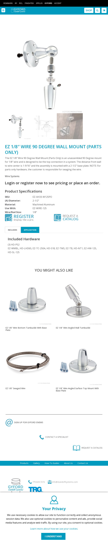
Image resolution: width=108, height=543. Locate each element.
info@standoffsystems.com (65, 482)
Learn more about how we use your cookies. (54, 528)
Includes (12, 230)
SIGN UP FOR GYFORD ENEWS (24, 422)
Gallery (36, 463)
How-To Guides (52, 463)
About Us (68, 463)
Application (30, 230)
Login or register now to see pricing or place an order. (52, 182)
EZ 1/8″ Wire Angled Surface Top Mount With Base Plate (77, 389)
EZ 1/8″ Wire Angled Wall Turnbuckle (73, 327)
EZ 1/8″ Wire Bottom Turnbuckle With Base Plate (26, 328)
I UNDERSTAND (53, 536)
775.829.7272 (38, 482)
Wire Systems (12, 176)
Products (24, 463)
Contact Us (83, 463)
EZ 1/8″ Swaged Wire (15, 388)
